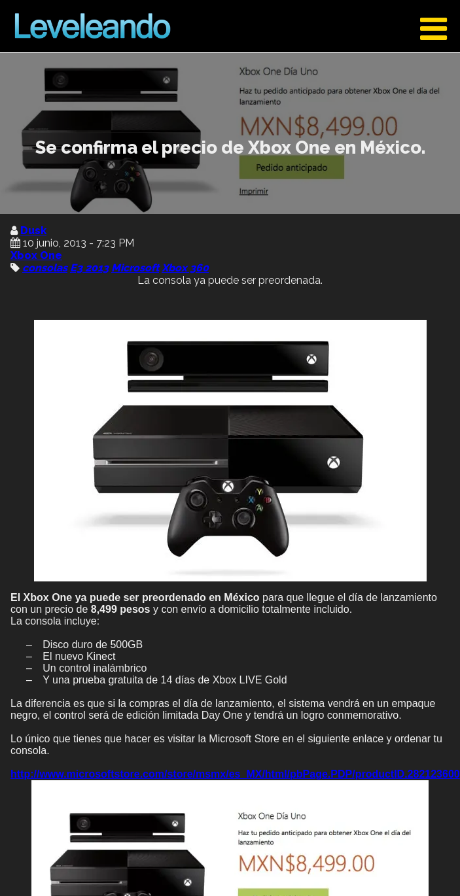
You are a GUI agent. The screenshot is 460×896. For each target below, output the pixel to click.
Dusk (33, 230)
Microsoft (135, 268)
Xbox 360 (185, 268)
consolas (44, 268)
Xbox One (36, 255)
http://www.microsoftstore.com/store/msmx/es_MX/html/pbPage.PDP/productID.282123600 (235, 774)
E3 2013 (89, 268)
